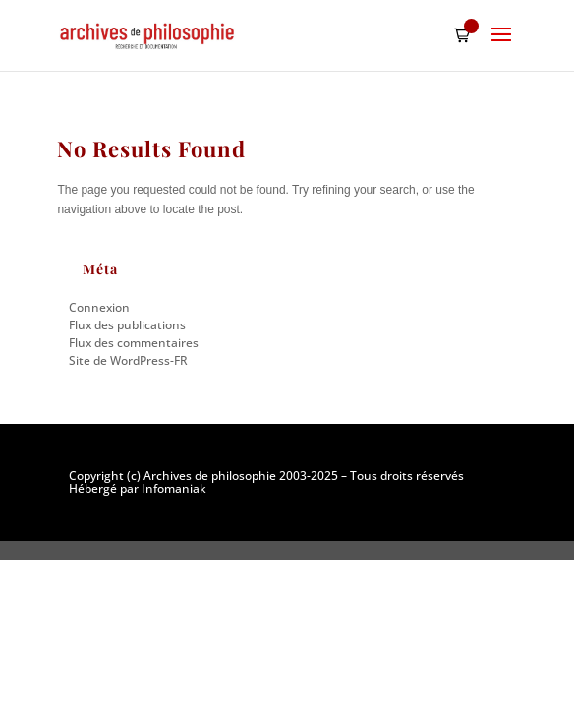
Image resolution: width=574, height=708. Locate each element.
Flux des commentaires (134, 342)
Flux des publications (127, 325)
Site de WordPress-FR (128, 360)
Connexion (99, 307)
